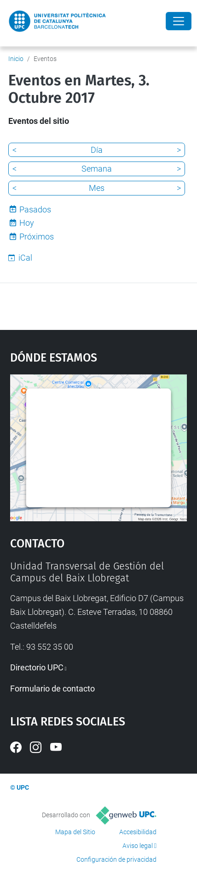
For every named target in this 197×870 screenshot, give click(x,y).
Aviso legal (137, 845)
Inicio (15, 58)
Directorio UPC (37, 667)
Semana (96, 168)
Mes (96, 188)
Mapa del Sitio (75, 832)
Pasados (35, 209)
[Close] (178, 21)
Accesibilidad (137, 832)
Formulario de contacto (52, 688)
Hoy (26, 223)
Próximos (36, 236)
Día (97, 150)
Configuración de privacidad (116, 859)
